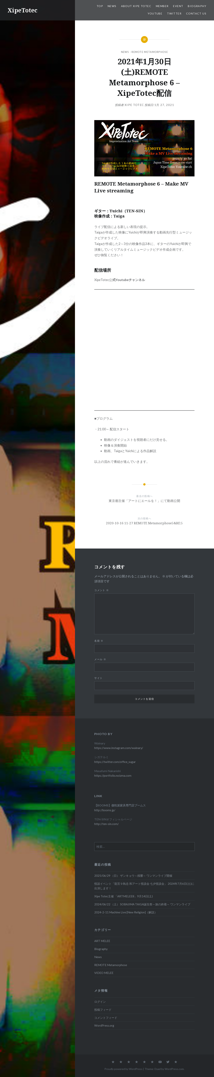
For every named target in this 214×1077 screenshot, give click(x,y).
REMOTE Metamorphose (150, 51)
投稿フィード (102, 1009)
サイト (98, 677)
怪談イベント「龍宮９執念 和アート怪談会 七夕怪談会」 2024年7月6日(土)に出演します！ (144, 886)
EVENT (178, 6)
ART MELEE (102, 941)
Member (162, 6)
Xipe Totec (134, 105)
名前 (98, 640)
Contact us (196, 13)
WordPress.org (104, 1025)
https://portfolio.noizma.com (112, 775)
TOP (100, 6)
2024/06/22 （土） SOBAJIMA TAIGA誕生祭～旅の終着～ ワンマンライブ (142, 904)
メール (100, 659)
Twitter (174, 13)
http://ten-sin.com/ (106, 824)
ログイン (100, 1001)
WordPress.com (174, 1069)
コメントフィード (105, 1017)
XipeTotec (22, 10)
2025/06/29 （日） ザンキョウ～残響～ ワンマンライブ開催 (133, 875)
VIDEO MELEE (103, 972)
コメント (101, 590)
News (112, 6)
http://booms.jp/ (104, 810)
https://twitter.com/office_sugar (115, 762)
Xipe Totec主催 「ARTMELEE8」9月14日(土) (123, 896)
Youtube (155, 13)
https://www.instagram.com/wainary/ (118, 748)
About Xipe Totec (136, 6)
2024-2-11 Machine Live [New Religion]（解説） (125, 912)
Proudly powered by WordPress (123, 1069)
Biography (197, 6)
